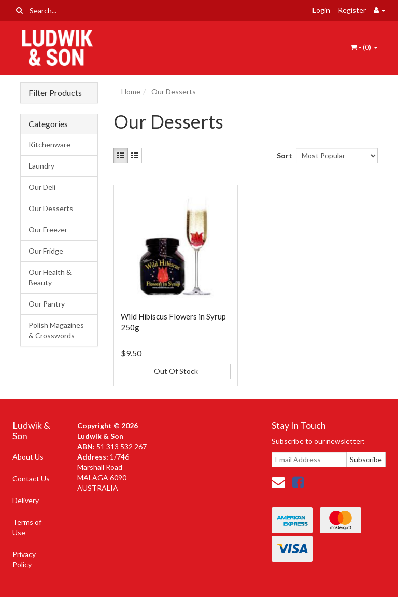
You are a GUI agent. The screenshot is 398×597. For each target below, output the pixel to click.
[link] (298, 482)
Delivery (25, 500)
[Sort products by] (337, 155)
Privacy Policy (24, 559)
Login (321, 10)
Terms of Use (26, 527)
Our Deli (42, 187)
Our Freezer (48, 229)
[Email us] (278, 482)
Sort (282, 155)
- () (364, 47)
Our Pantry (47, 303)
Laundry (41, 165)
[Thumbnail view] (120, 155)
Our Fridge (46, 250)
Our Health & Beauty (50, 277)
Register (352, 10)
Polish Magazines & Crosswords (56, 330)
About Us (28, 456)
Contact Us (31, 478)
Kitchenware (49, 144)
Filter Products (55, 93)
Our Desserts (51, 208)
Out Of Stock (176, 371)
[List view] (134, 155)
